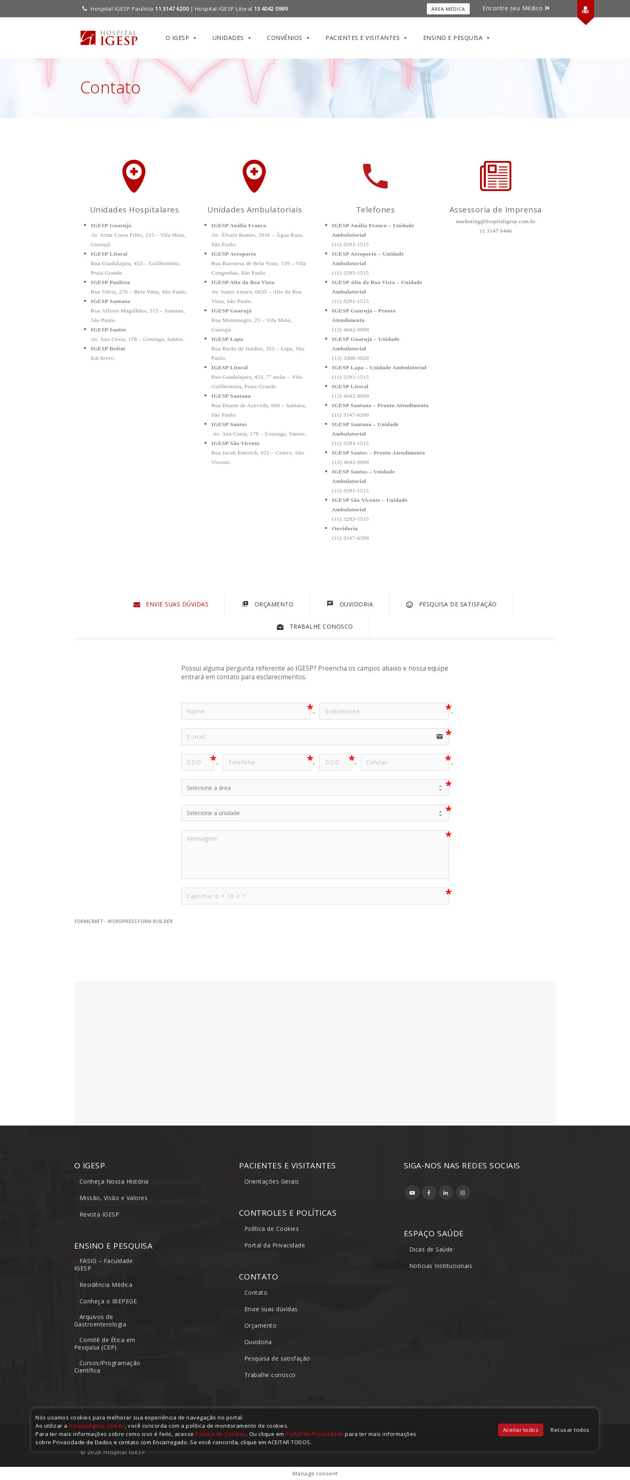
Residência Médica (106, 1285)
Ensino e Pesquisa (457, 37)
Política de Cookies (271, 1229)
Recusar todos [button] (570, 1429)
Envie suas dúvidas (271, 1309)
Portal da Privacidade (274, 1245)
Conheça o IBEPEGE (108, 1301)
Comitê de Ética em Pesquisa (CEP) (105, 1343)
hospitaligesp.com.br (97, 1425)
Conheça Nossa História (114, 1181)
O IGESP (182, 37)
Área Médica (448, 9)
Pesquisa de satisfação (277, 1358)
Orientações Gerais (271, 1181)
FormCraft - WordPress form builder (124, 921)
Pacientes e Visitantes (367, 37)
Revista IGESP (99, 1214)
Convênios (289, 37)
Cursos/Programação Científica (107, 1366)
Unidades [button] (233, 37)
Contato (256, 1292)
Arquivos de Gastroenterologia (100, 1320)
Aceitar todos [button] (521, 1429)
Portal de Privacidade (315, 1434)
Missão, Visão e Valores (114, 1198)
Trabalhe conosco (270, 1375)
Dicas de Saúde (431, 1249)
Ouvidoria (258, 1342)
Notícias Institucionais (441, 1266)
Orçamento (260, 1325)
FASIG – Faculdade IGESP (103, 1264)
